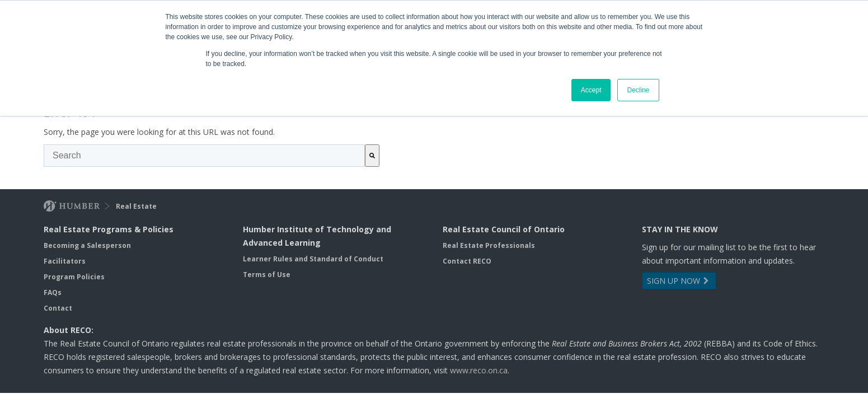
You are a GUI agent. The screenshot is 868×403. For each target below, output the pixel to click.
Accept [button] (591, 90)
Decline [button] (638, 90)
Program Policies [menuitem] (74, 277)
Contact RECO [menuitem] (467, 261)
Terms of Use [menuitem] (266, 274)
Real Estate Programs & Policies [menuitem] (108, 229)
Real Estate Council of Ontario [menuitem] (504, 229)
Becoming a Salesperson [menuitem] (87, 245)
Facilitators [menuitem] (65, 261)
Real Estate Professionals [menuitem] (489, 245)
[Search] (372, 155)
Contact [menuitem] (58, 308)
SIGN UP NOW (679, 280)
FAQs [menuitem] (53, 292)
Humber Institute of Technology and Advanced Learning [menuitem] (317, 236)
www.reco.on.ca (479, 370)
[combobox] (204, 155)
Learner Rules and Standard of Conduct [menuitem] (313, 259)
